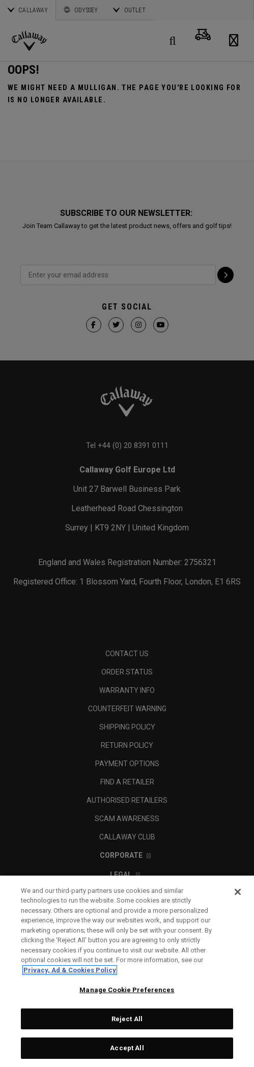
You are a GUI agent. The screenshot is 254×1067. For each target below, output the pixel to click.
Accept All (127, 1048)
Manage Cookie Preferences (126, 990)
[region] (127, 971)
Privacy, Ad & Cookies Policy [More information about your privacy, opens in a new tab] (69, 970)
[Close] (238, 892)
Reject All (127, 1019)
